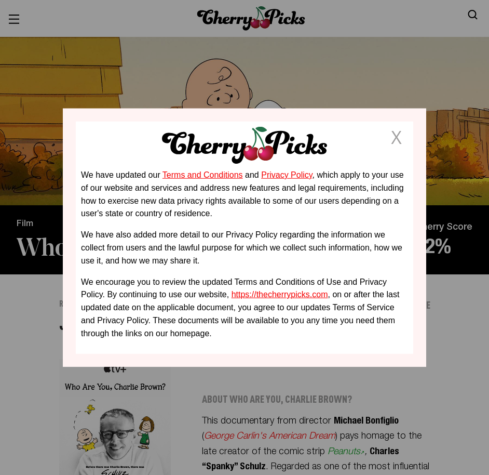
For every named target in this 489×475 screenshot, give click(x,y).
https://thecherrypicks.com (280, 294)
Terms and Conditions (202, 174)
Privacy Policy (286, 174)
